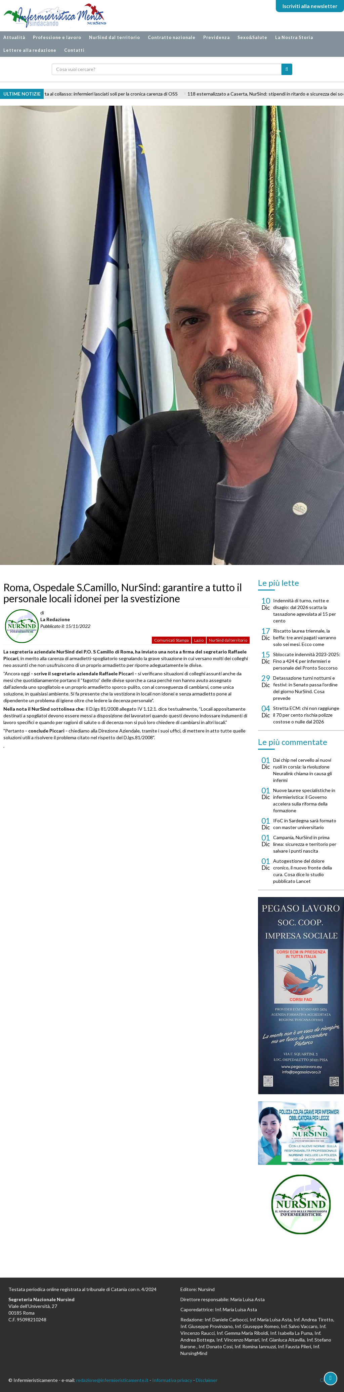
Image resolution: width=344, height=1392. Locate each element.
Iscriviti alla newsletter (310, 6)
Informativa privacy (172, 1380)
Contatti (74, 50)
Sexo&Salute (252, 37)
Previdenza (216, 37)
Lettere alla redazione (29, 50)
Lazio (199, 640)
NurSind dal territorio (114, 37)
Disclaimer (206, 1380)
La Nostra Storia (294, 37)
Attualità (14, 37)
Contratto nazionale (172, 37)
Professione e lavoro (57, 37)
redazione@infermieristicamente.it (112, 1380)
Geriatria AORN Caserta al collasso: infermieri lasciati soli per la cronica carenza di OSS (95, 94)
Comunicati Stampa (171, 640)
